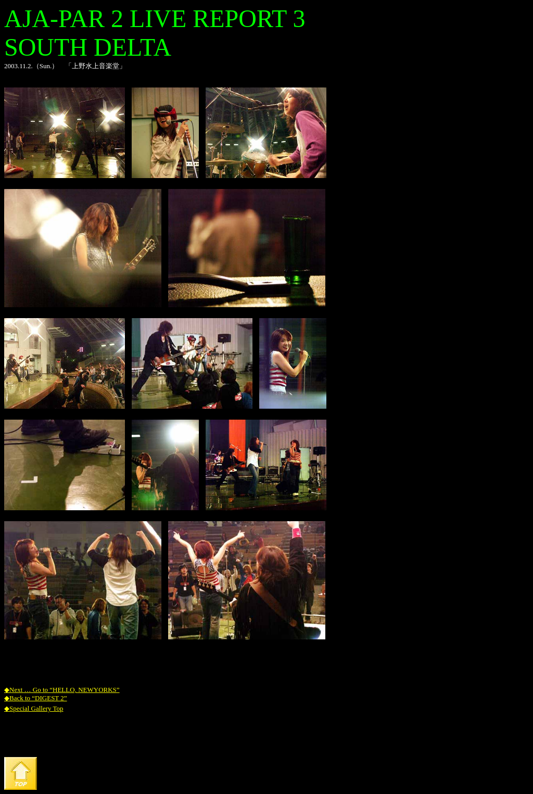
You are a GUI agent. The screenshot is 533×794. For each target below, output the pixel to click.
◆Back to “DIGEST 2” (35, 698)
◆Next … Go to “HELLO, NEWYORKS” (62, 690)
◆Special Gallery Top (34, 708)
